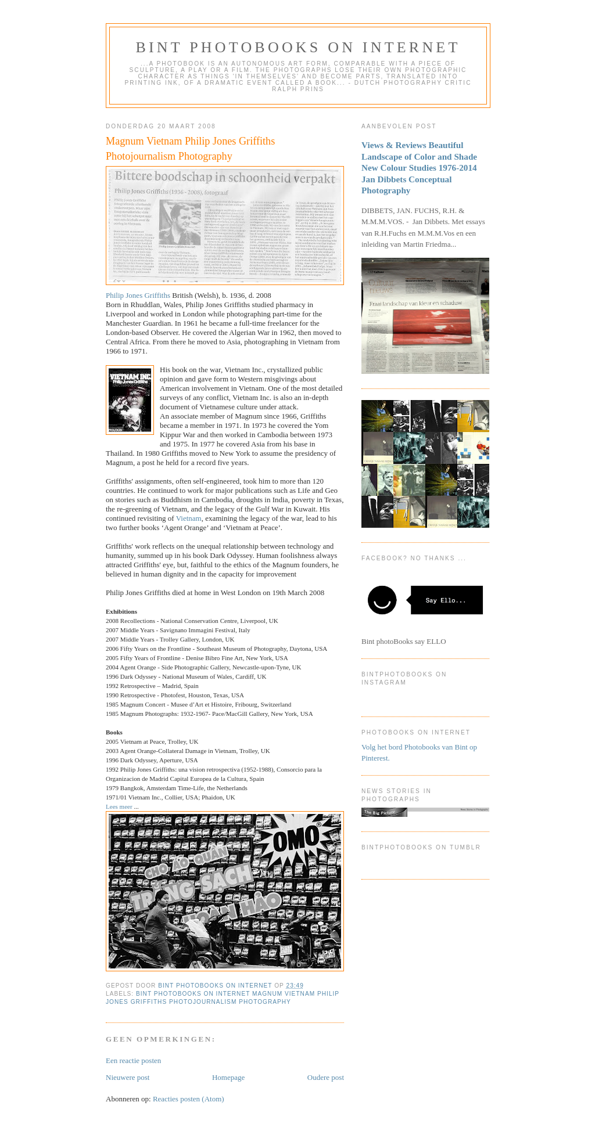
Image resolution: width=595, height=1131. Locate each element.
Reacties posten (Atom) (188, 1098)
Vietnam (189, 518)
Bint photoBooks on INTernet (297, 47)
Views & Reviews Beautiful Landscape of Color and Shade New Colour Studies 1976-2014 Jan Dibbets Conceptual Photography (419, 167)
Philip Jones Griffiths (139, 295)
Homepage (228, 1077)
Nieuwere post (127, 1077)
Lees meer (120, 806)
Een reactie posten (133, 1060)
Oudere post (325, 1077)
